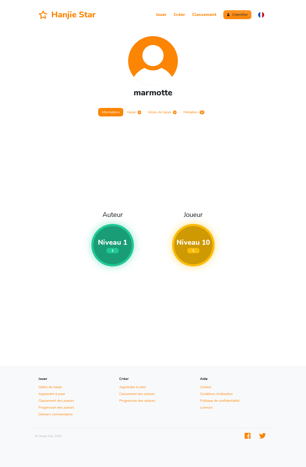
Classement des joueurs (56, 400)
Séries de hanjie (162, 112)
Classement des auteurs (137, 394)
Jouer (161, 14)
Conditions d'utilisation (216, 394)
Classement (204, 14)
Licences (206, 407)
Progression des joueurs (56, 407)
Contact (205, 387)
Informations (111, 112)
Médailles (194, 112)
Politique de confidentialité (219, 400)
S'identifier (237, 14)
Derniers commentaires (55, 414)
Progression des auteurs (137, 400)
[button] (261, 15)
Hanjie (134, 112)
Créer (179, 14)
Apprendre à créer (132, 387)
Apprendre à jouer (51, 394)
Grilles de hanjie (50, 387)
